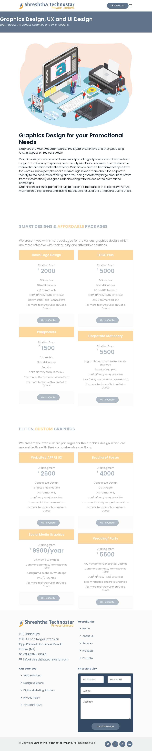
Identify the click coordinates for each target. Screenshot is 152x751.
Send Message (105, 726)
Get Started (117, 5)
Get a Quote (48, 327)
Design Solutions (33, 683)
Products (87, 650)
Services (87, 643)
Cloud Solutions (32, 705)
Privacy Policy (31, 697)
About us (87, 636)
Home (86, 628)
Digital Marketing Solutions (39, 690)
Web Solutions (32, 675)
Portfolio (87, 658)
